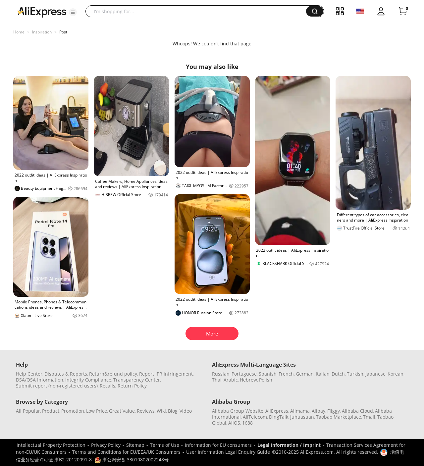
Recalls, (108, 386)
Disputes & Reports (65, 374)
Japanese (375, 374)
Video (186, 411)
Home (19, 32)
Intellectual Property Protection (51, 445)
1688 (247, 423)
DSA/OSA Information (39, 380)
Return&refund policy (113, 374)
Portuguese (244, 374)
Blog (173, 411)
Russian (221, 374)
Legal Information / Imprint (289, 445)
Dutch (338, 374)
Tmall (369, 417)
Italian (323, 374)
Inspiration (42, 32)
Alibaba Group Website (237, 411)
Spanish (268, 374)
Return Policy (132, 386)
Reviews (146, 411)
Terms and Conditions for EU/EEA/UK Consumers (126, 452)
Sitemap (135, 445)
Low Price (96, 411)
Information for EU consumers (218, 445)
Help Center (29, 374)
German (305, 374)
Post (63, 32)
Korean (395, 374)
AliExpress (276, 411)
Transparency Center (136, 380)
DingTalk (278, 417)
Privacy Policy (106, 445)
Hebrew (248, 380)
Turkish (355, 374)
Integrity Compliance (88, 380)
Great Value (122, 411)
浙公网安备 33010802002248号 (131, 459)
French (286, 374)
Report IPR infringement (166, 374)
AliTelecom (255, 417)
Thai (217, 380)
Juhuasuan (302, 417)
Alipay (318, 411)
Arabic (231, 380)
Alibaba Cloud (357, 411)
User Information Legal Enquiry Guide (228, 452)
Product (50, 411)
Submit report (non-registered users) (57, 386)
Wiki (161, 411)
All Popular (28, 411)
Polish (265, 380)
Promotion (72, 411)
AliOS (234, 423)
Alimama (300, 411)
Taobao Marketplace (338, 417)
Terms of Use (164, 445)
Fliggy (333, 411)
